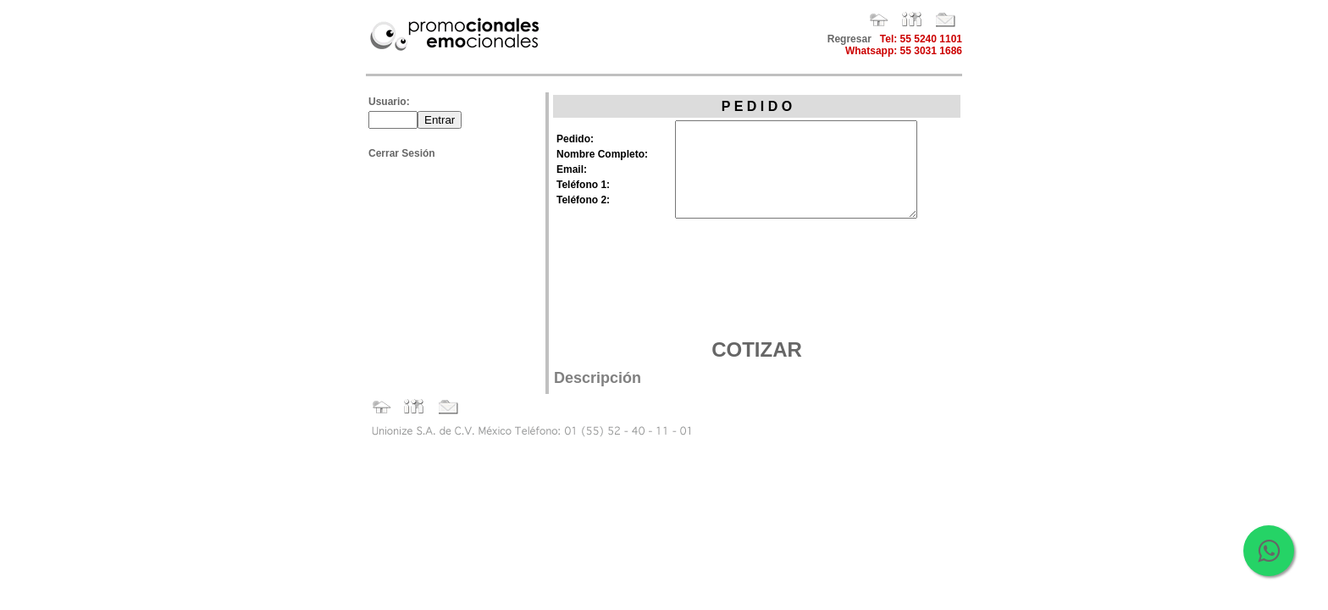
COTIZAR (756, 349)
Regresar (849, 39)
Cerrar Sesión (401, 153)
